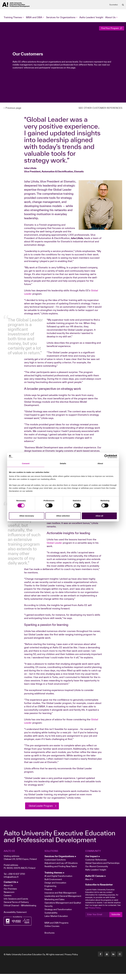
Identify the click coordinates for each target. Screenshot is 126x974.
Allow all (99, 516)
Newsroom (9, 892)
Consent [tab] (26, 463)
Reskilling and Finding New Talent (60, 866)
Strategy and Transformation (58, 909)
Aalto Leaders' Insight (91, 17)
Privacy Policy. (94, 908)
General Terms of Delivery (16, 902)
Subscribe (115, 915)
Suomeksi (113, 4)
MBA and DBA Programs (56, 923)
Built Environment (53, 879)
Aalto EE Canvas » (95, 876)
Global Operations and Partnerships (102, 863)
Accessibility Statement (15, 912)
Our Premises (10, 889)
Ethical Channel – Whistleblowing (20, 905)
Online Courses (51, 926)
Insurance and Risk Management (60, 893)
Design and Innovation (55, 883)
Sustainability (50, 913)
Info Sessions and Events (16, 899)
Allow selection (63, 516)
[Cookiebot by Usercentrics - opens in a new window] (106, 456)
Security (48, 906)
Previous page (12, 108)
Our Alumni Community (96, 866)
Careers (7, 895)
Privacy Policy (71, 954)
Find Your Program (111, 28)
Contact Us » (11, 882)
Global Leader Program (41, 806)
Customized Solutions (55, 860)
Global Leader (55, 542)
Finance (48, 889)
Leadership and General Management (62, 896)
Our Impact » (92, 856)
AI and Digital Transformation (58, 876)
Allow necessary (26, 516)
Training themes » (54, 872)
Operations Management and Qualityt (62, 903)
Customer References (95, 860)
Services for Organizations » (60, 856)
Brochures (49, 933)
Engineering (50, 886)
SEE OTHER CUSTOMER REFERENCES (100, 108)
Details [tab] (63, 463)
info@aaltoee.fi (11, 877)
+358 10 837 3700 (16, 874)
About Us (8, 885)
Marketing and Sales (54, 899)
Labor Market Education (56, 916)
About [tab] (100, 463)
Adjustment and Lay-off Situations (61, 863)
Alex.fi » (89, 879)
